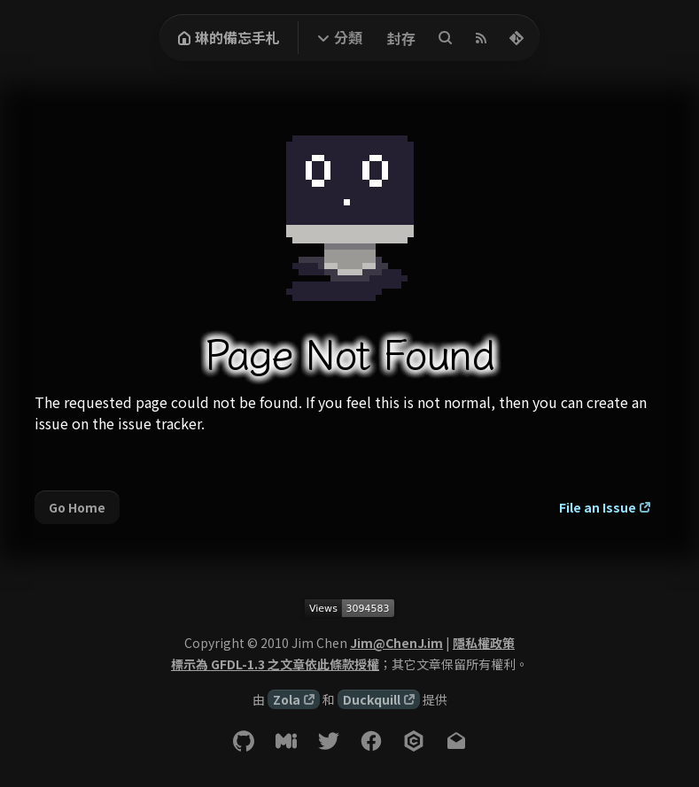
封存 (401, 38)
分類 (348, 37)
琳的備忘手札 (228, 37)
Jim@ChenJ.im (396, 643)
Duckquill (371, 699)
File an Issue (597, 507)
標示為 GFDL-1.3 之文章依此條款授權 (275, 664)
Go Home (77, 507)
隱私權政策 (484, 643)
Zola (286, 699)
